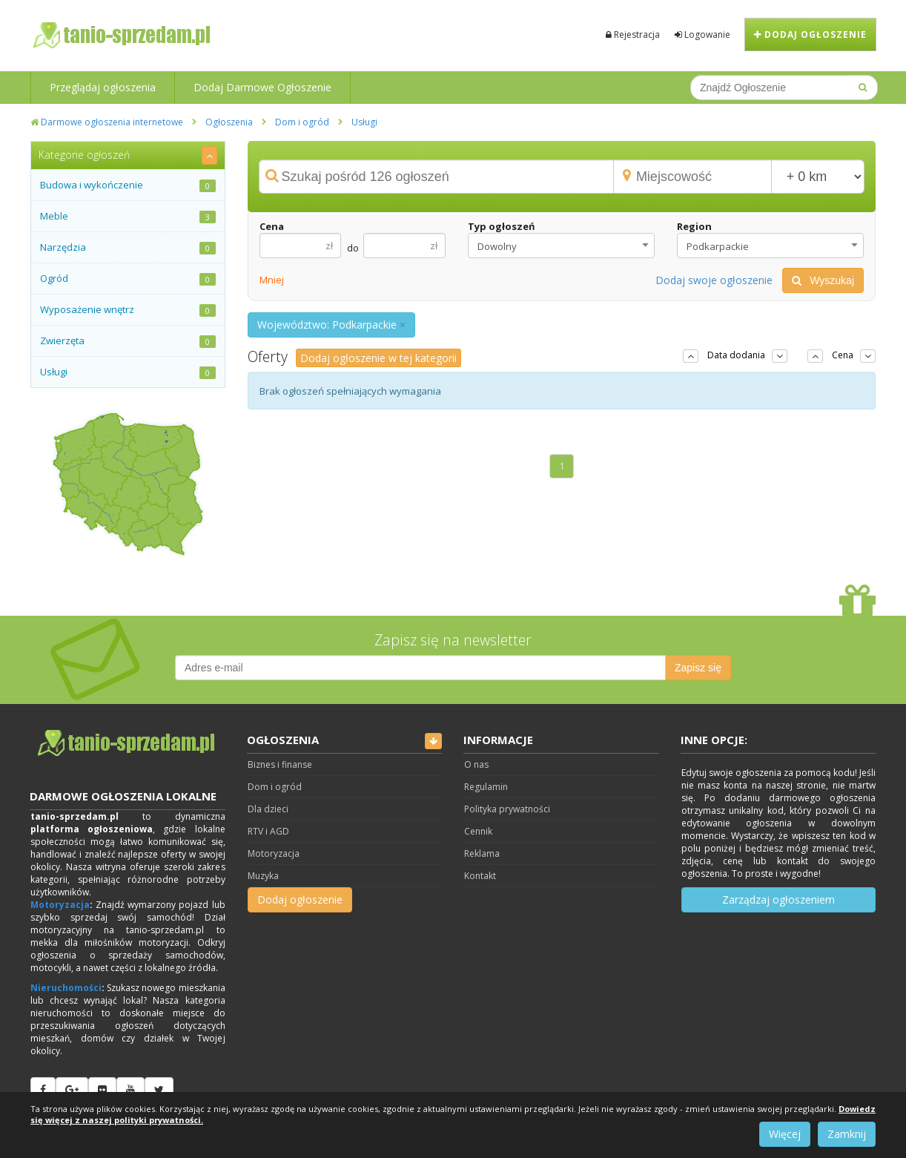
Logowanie (702, 34)
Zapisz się (698, 668)
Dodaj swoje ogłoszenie (714, 280)
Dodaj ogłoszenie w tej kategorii (378, 358)
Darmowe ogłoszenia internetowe (106, 122)
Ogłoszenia (229, 122)
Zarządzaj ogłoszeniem (778, 899)
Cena (271, 226)
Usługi (364, 122)
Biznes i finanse (280, 764)
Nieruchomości (66, 987)
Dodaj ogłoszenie (810, 34)
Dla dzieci (268, 809)
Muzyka (263, 875)
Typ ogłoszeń (501, 226)
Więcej (785, 1134)
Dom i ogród (302, 122)
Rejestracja (633, 34)
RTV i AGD (268, 831)
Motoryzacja (60, 904)
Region (694, 226)
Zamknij (846, 1134)
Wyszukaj (823, 280)
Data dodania (736, 355)
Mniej (271, 279)
